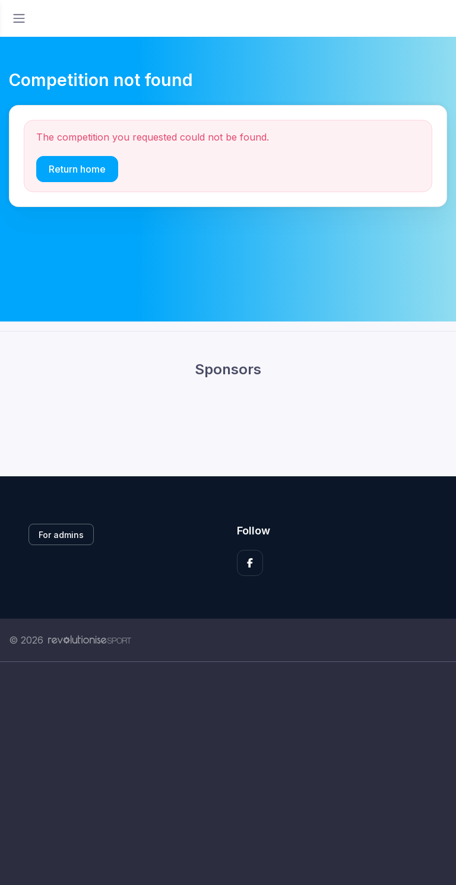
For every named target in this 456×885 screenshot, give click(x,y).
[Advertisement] (228, 773)
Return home (77, 169)
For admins (61, 535)
